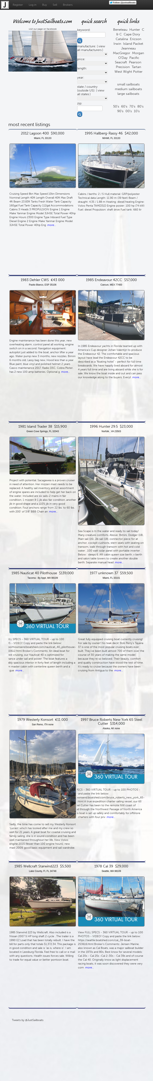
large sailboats (128, 94)
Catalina (122, 39)
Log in (32, 4)
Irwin (117, 44)
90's (120, 111)
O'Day (122, 58)
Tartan (136, 67)
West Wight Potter (128, 71)
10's (137, 111)
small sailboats (128, 84)
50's (116, 106)
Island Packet (133, 44)
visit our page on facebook (43, 29)
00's (128, 111)
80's (140, 106)
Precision (123, 67)
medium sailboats (128, 89)
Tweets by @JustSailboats (27, 1020)
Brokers (67, 4)
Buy (44, 4)
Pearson (135, 62)
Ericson (135, 39)
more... (51, 225)
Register (18, 4)
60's (124, 106)
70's (132, 106)
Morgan (138, 53)
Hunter (134, 29)
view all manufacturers (91, 48)
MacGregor (121, 53)
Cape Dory (132, 34)
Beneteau (120, 29)
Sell (55, 4)
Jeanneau (128, 48)
